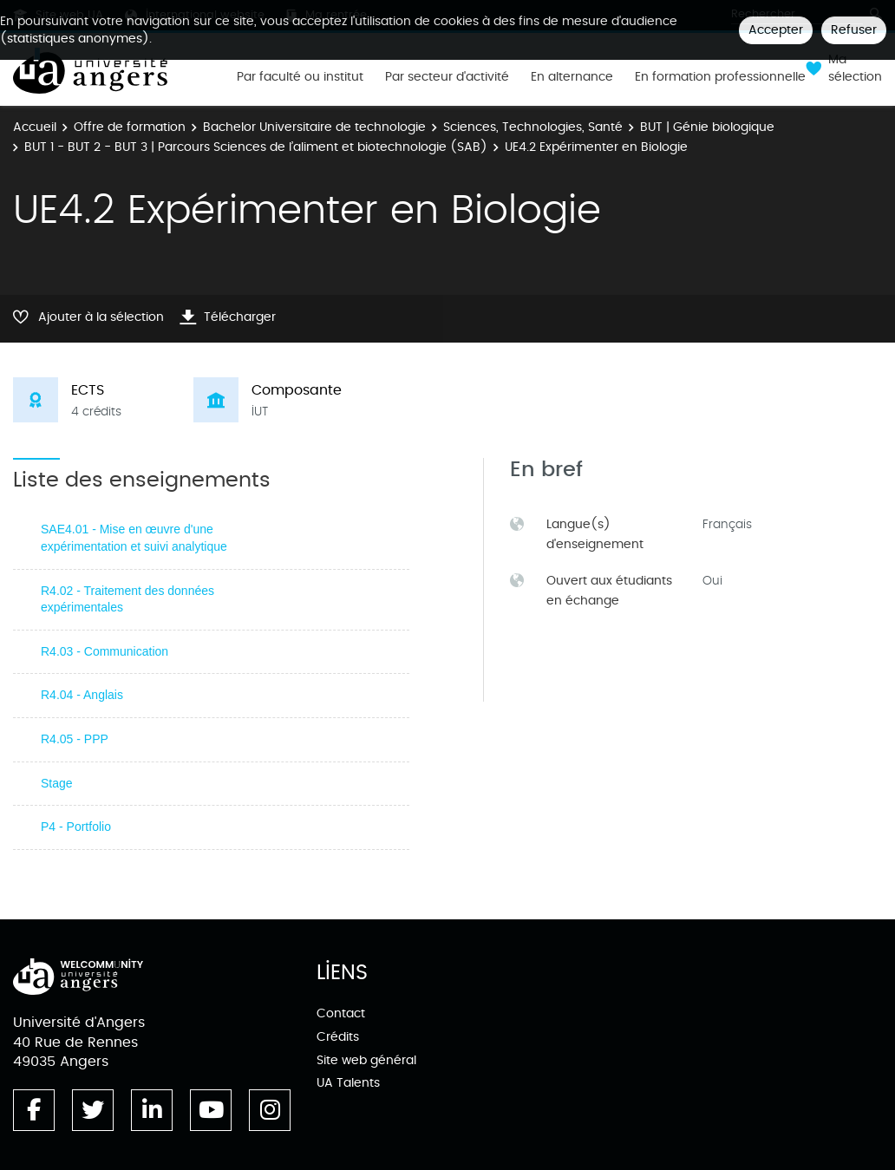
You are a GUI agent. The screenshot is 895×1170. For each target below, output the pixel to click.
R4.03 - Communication (104, 651)
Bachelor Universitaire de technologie (314, 127)
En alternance (572, 77)
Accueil (34, 127)
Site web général (366, 1060)
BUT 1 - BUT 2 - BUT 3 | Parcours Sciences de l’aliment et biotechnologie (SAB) (255, 147)
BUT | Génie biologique (707, 127)
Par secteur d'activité (447, 77)
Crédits (338, 1037)
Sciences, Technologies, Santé (533, 127)
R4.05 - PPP (74, 739)
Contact (341, 1013)
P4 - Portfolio (76, 826)
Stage (57, 783)
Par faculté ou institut (300, 77)
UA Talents (348, 1083)
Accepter (775, 30)
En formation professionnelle (720, 77)
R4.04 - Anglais (82, 695)
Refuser (854, 30)
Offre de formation (130, 127)
